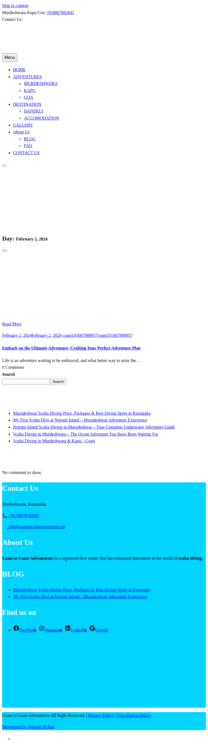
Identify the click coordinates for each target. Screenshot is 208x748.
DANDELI (33, 111)
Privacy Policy (100, 715)
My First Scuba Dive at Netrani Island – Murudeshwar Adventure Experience (80, 420)
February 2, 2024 (32, 335)
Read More (12, 324)
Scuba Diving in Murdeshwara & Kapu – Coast (54, 441)
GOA (28, 97)
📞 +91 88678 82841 (20, 515)
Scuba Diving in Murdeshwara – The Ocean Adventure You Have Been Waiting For (85, 434)
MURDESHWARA (41, 83)
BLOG (30, 139)
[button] (9, 739)
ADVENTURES (27, 76)
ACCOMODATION (41, 118)
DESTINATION (27, 104)
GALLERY (23, 125)
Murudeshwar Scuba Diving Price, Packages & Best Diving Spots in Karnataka (82, 413)
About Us (21, 132)
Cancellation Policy (133, 715)
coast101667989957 (98, 335)
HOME (19, 69)
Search (8, 374)
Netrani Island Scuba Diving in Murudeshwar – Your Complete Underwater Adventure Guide (94, 427)
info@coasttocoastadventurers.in (33, 526)
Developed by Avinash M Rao (28, 726)
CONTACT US (26, 152)
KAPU (30, 90)
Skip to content (15, 5)
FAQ (28, 145)
